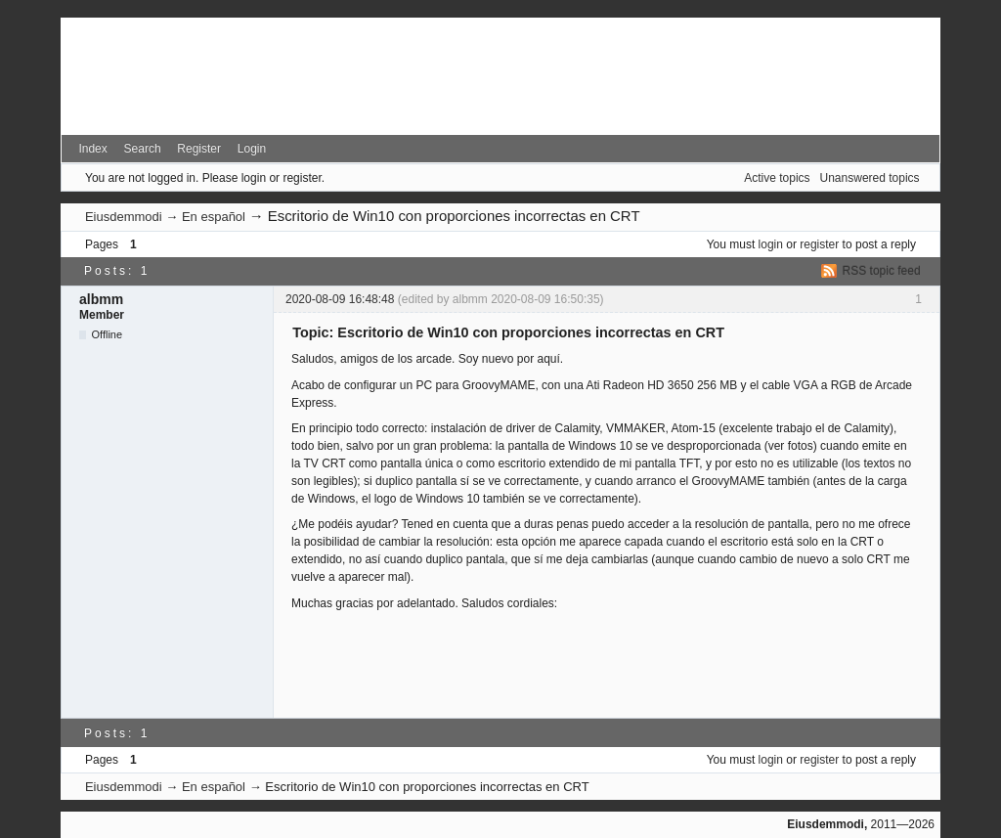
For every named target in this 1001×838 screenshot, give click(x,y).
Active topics (776, 178)
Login (252, 148)
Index (92, 148)
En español (213, 216)
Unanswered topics (870, 178)
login (771, 244)
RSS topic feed (882, 271)
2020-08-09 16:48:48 (339, 299)
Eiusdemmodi (123, 216)
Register (199, 148)
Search (142, 148)
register (819, 244)
